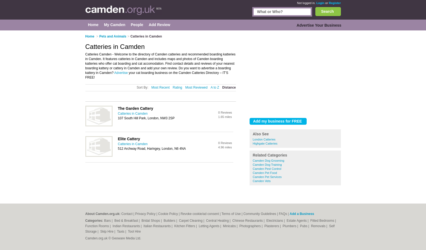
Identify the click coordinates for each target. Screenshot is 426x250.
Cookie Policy (168, 214)
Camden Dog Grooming (268, 160)
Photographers (251, 226)
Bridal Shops (151, 221)
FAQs (283, 214)
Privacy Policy (145, 214)
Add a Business (302, 214)
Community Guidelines (259, 214)
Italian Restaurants (158, 226)
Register (335, 3)
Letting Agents (209, 226)
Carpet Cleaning (191, 221)
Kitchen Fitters (185, 226)
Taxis (121, 231)
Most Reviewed (196, 87)
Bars (108, 221)
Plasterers (272, 226)
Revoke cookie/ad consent (200, 214)
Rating (177, 87)
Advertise (121, 73)
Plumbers (290, 226)
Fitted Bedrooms (322, 221)
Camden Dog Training (267, 164)
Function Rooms (97, 226)
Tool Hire (134, 231)
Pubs (304, 226)
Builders (170, 221)
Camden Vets (262, 181)
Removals (319, 226)
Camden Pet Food (265, 172)
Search (327, 11)
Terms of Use (231, 214)
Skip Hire (107, 231)
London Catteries (264, 139)
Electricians (275, 221)
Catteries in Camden (133, 113)
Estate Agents (297, 221)
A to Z (215, 87)
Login (320, 3)
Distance (229, 87)
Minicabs (230, 226)
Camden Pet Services (267, 177)
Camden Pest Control (267, 168)
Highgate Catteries (265, 143)
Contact (126, 214)
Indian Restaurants (127, 226)
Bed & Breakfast (126, 221)
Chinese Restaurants (248, 221)
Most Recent (160, 87)
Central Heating (218, 221)
